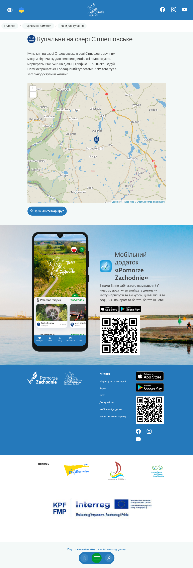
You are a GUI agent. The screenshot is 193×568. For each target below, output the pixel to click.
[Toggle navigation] (97, 558)
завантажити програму (113, 416)
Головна (9, 26)
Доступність (107, 402)
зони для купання (72, 26)
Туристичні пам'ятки (38, 26)
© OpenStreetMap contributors (150, 202)
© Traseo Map (127, 202)
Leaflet (115, 202)
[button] (96, 139)
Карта (103, 388)
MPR (102, 395)
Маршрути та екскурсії (113, 381)
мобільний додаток (111, 409)
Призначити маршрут (47, 211)
